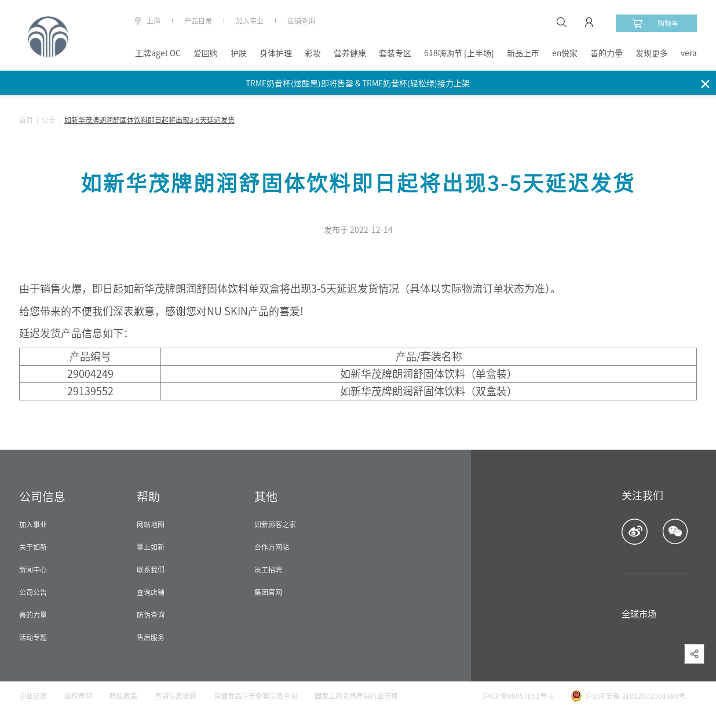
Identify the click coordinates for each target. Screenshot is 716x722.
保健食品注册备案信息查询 (255, 695)
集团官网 (268, 592)
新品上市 (523, 53)
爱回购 (205, 53)
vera (689, 53)
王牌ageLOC (158, 53)
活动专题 (33, 637)
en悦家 (565, 53)
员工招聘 (268, 569)
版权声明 (78, 695)
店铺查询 (301, 20)
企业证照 (33, 695)
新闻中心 (33, 569)
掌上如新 (151, 547)
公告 (49, 119)
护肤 (239, 53)
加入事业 (250, 20)
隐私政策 (123, 695)
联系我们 (151, 569)
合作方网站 (271, 547)
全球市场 (639, 614)
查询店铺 (151, 592)
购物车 (655, 23)
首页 (26, 119)
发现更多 (651, 53)
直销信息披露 (175, 695)
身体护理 (276, 53)
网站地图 (151, 524)
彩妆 (313, 53)
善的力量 (606, 53)
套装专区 (395, 53)
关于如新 (33, 547)
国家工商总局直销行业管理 (356, 695)
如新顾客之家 (275, 524)
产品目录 (198, 20)
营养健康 (350, 53)
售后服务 (151, 637)
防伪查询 (151, 614)
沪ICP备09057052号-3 (518, 695)
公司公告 (33, 592)
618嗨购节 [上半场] (459, 53)
